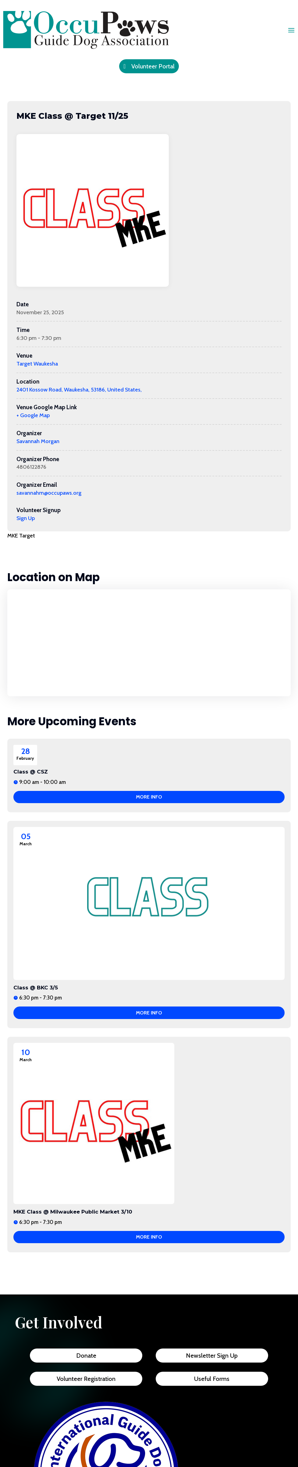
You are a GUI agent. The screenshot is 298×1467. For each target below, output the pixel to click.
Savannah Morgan (37, 441)
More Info (149, 797)
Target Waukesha (37, 363)
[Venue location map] (148, 642)
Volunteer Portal (153, 66)
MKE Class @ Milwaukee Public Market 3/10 (72, 1212)
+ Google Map (33, 415)
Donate (86, 1355)
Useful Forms (211, 1378)
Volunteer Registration (86, 1378)
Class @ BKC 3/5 (35, 988)
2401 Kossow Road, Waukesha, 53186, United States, (79, 389)
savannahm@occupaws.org (48, 493)
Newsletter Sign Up (212, 1355)
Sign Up (25, 518)
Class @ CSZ (30, 772)
